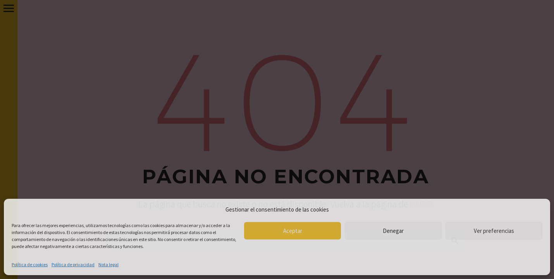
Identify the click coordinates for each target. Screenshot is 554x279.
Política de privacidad (73, 264)
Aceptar (292, 230)
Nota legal (108, 264)
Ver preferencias (494, 230)
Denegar (393, 230)
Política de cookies (30, 264)
